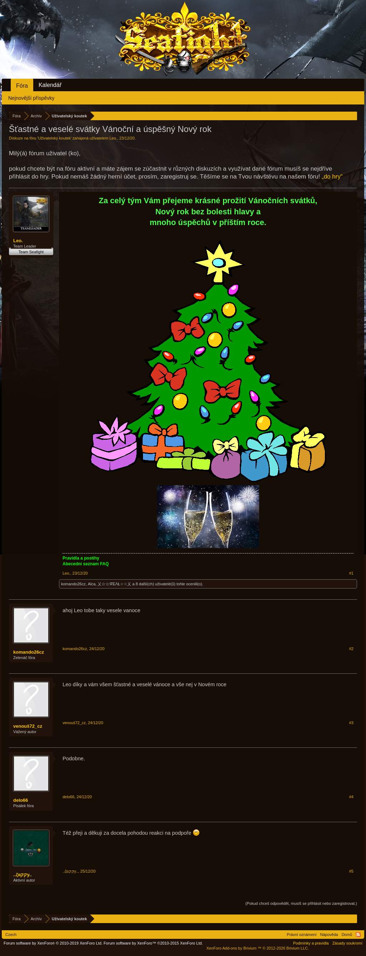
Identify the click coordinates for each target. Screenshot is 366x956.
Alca (91, 584)
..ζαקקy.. (22, 874)
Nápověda (329, 934)
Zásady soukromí (347, 943)
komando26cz (73, 584)
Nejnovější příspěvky (31, 98)
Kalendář (50, 85)
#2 (351, 649)
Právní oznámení (301, 934)
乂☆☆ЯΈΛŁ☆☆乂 (114, 584)
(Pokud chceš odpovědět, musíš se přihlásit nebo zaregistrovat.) (301, 903)
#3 (351, 723)
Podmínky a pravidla (311, 943)
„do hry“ (332, 176)
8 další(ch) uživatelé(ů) (155, 584)
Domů (347, 934)
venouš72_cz (27, 726)
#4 (351, 797)
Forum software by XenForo (53, 943)
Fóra (22, 86)
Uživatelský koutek (54, 138)
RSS (358, 934)
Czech (10, 934)
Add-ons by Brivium (257, 948)
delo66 (20, 800)
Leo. (113, 138)
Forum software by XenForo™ (153, 943)
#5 (351, 871)
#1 (351, 573)
